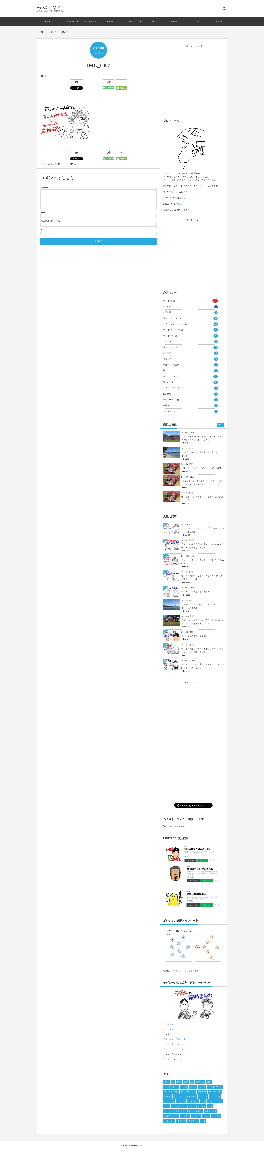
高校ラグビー (190, 359)
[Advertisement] (193, 80)
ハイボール (187, 1106)
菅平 (186, 1082)
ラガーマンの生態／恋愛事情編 (195, 591)
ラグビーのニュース (190, 318)
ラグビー (202, 1092)
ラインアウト (215, 1092)
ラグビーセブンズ (190, 388)
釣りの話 (110, 21)
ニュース (168, 1111)
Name (42, 212)
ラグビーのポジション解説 (190, 324)
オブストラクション (172, 1054)
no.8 (203, 1121)
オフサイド (168, 1034)
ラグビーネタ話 (190, 336)
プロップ (203, 1097)
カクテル (216, 1116)
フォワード (193, 1101)
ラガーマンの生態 (190, 365)
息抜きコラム (190, 405)
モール (167, 1097)
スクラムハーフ (171, 1116)
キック (206, 1116)
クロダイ (196, 1116)
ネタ (210, 1106)
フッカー (181, 1101)
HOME (47, 21)
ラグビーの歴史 (171, 1092)
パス (203, 1101)
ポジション (178, 1097)
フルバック (215, 1097)
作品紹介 (195, 21)
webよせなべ (49, 7)
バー (167, 1106)
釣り (167, 1082)
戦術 (209, 1082)
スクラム (185, 1116)
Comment (44, 188)
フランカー (169, 1101)
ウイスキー (193, 1121)
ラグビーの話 (68, 21)
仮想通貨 (190, 394)
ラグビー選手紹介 (190, 399)
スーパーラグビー (190, 382)
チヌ (177, 1111)
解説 (179, 1082)
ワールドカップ (171, 1087)
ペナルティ (191, 1097)
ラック (202, 1087)
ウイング (181, 1121)
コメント (64, 164)
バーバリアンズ (215, 1101)
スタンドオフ (210, 1111)
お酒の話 (132, 21)
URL (42, 230)
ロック (184, 1087)
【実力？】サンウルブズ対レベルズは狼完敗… (202, 468)
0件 (44, 76)
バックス (175, 1106)
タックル (186, 1111)
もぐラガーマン (89, 21)
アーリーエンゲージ (172, 1059)
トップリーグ (190, 411)
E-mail (43, 221)
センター (197, 1111)
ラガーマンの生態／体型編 (193, 636)
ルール (193, 1087)
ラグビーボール (215, 1087)
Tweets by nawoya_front (174, 826)
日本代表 (200, 1082)
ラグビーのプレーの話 (190, 330)
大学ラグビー (190, 341)
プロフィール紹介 (216, 25)
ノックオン (200, 1106)
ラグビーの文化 (190, 347)
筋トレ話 (174, 21)
